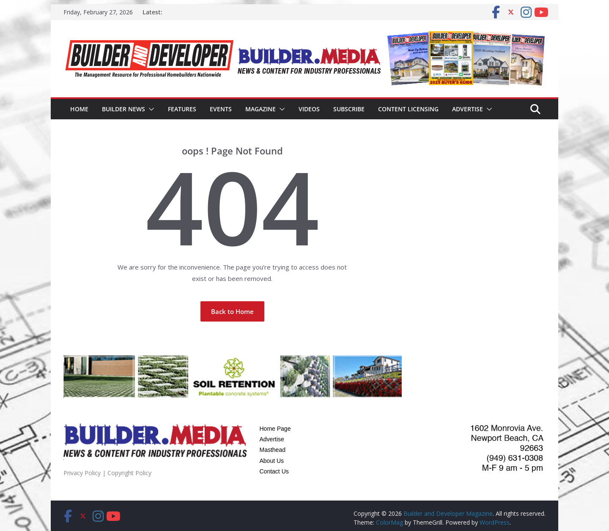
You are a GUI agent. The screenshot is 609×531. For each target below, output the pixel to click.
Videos (309, 109)
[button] (149, 109)
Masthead (272, 449)
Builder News (123, 109)
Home (79, 109)
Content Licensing (408, 109)
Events (221, 109)
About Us (272, 460)
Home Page (275, 428)
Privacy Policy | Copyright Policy (107, 473)
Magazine (260, 109)
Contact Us (274, 471)
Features (182, 109)
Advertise (467, 109)
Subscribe (349, 109)
